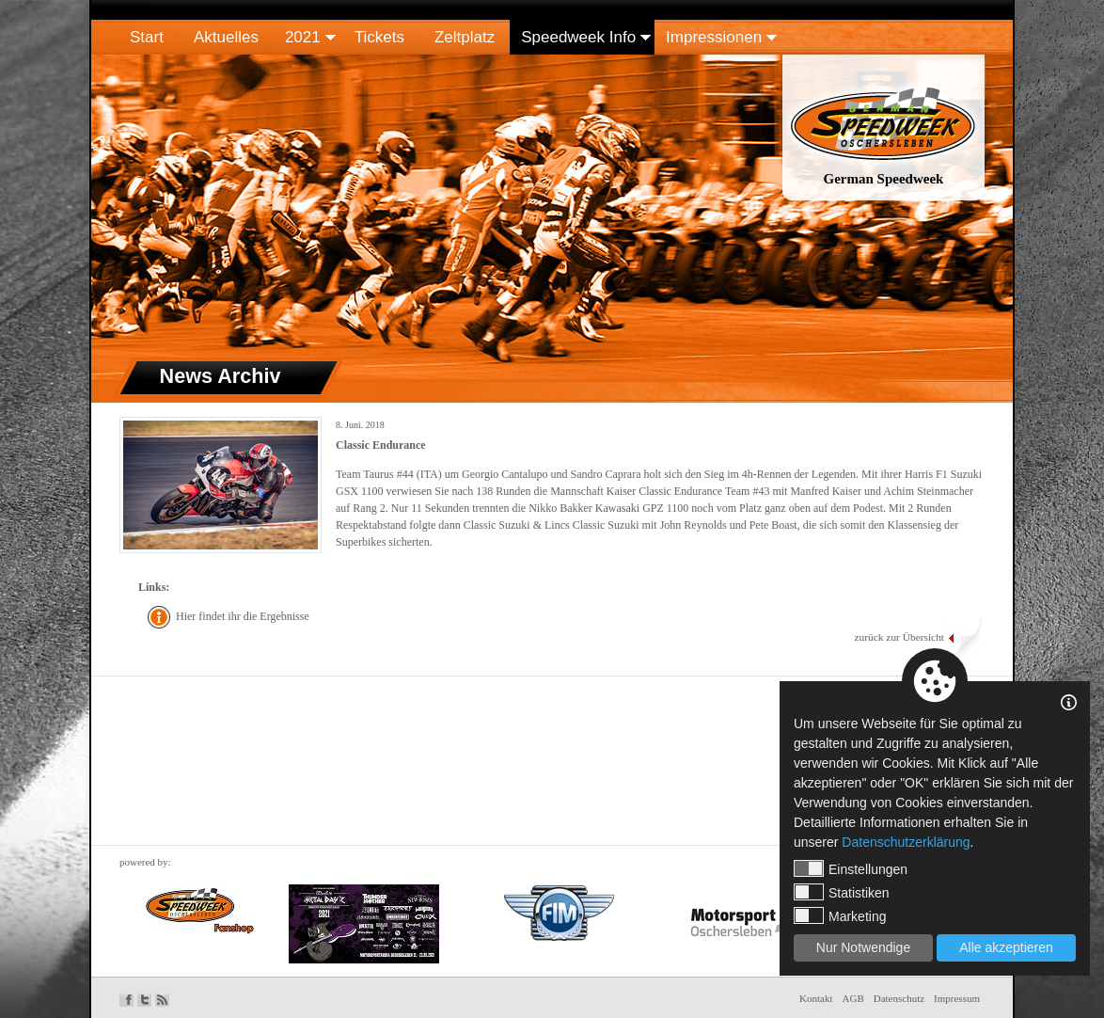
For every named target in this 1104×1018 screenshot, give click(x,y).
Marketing (840, 915)
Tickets (379, 37)
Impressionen (714, 37)
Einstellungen (850, 868)
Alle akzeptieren (1006, 947)
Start (147, 37)
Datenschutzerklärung (906, 842)
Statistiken (842, 891)
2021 (303, 37)
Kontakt (815, 998)
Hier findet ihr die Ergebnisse (242, 616)
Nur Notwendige (863, 947)
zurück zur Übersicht (899, 637)
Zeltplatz (464, 37)
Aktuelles (226, 37)
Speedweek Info (578, 37)
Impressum (957, 998)
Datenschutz (899, 998)
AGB (853, 998)
